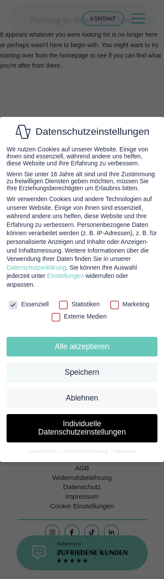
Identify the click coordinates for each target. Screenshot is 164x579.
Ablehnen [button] (82, 398)
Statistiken (79, 304)
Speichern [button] (82, 372)
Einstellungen (65, 275)
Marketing (129, 304)
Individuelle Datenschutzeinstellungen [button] (82, 428)
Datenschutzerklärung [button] (86, 451)
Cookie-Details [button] (43, 451)
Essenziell (29, 304)
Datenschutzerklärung (36, 267)
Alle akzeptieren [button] (82, 346)
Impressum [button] (124, 451)
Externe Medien (79, 316)
